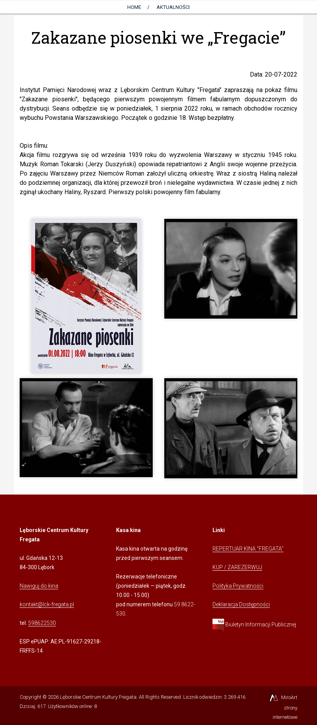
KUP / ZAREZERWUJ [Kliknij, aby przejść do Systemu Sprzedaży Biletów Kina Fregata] (237, 567)
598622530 (42, 623)
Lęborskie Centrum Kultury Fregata (98, 697)
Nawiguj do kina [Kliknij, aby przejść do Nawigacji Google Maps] (39, 586)
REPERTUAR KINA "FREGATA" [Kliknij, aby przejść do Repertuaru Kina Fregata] (247, 549)
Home (134, 7)
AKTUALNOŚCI (173, 7)
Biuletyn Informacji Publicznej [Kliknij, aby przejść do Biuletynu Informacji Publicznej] (254, 624)
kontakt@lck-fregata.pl (47, 604)
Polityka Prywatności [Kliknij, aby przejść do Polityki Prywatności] (237, 586)
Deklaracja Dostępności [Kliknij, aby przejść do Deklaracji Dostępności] (241, 604)
